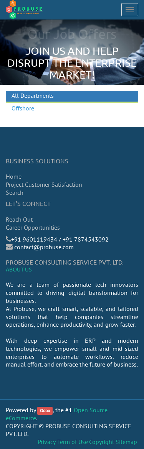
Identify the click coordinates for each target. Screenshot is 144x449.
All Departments (33, 95)
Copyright (101, 442)
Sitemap (126, 442)
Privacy (47, 442)
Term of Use (72, 442)
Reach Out (19, 219)
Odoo (45, 410)
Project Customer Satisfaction (44, 184)
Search (14, 192)
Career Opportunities (33, 227)
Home (14, 176)
